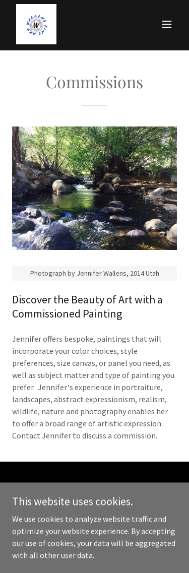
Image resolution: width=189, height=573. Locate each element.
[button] (167, 24)
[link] (36, 24)
